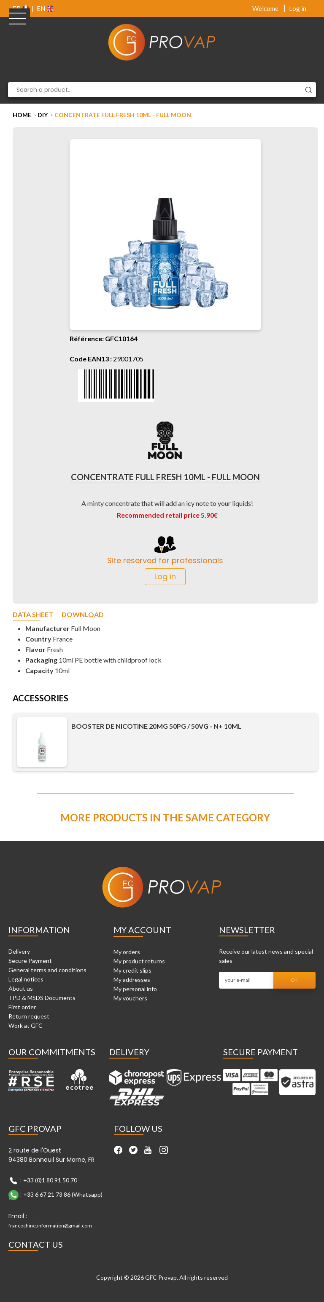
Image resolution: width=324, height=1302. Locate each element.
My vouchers (130, 998)
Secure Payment (30, 960)
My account (142, 930)
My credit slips (132, 970)
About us (20, 988)
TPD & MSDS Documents (42, 997)
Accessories (40, 698)
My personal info (135, 988)
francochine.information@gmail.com (50, 1225)
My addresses (131, 979)
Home (22, 114)
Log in (297, 8)
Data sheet (33, 614)
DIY (43, 114)
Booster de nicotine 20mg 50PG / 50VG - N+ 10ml (156, 726)
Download (83, 614)
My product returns (139, 961)
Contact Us (35, 1244)
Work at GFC (25, 1025)
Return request (28, 1016)
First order (22, 1007)
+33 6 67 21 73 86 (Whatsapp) (63, 1194)
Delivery (19, 951)
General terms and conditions (47, 969)
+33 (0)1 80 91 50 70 (50, 1180)
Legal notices (25, 979)
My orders (126, 951)
